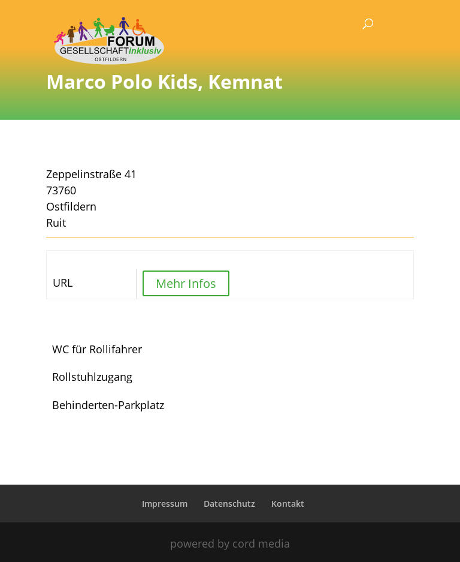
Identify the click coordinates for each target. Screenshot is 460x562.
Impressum (164, 503)
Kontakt (287, 503)
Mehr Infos (186, 283)
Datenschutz (229, 503)
